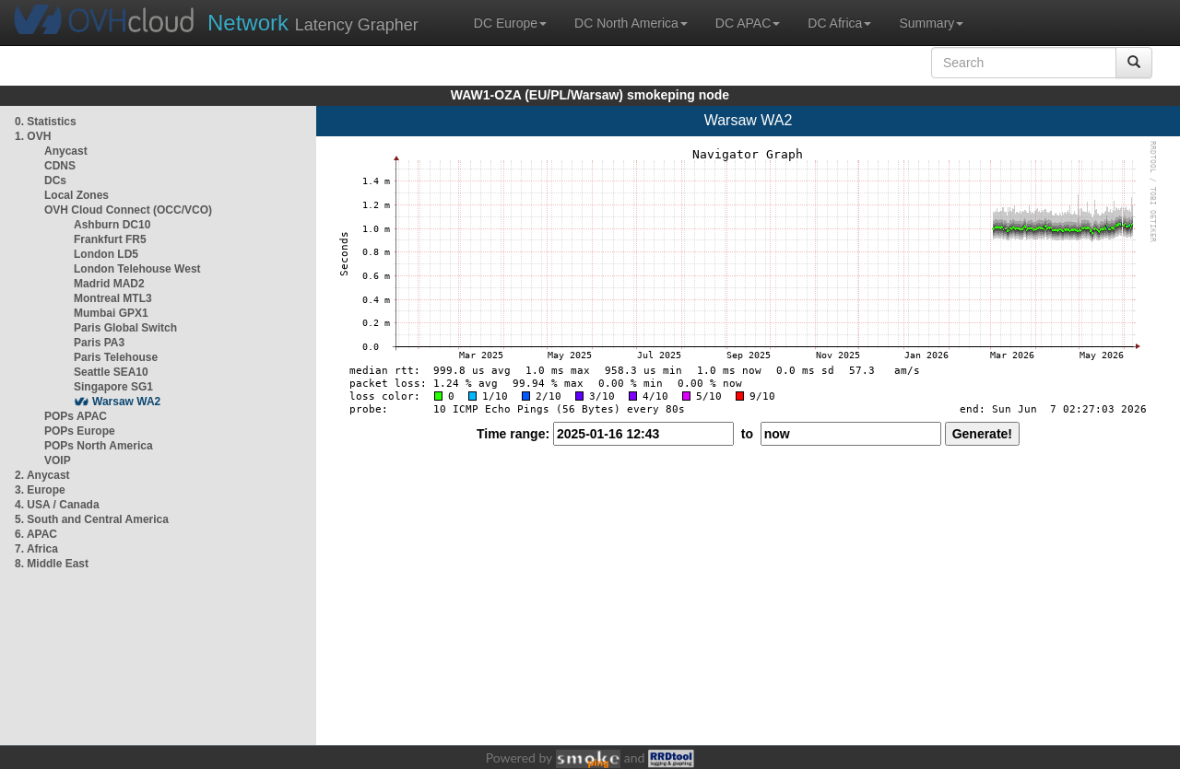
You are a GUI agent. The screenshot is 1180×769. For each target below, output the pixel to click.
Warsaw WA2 (126, 401)
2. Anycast (42, 475)
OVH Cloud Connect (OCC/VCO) (128, 210)
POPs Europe (79, 431)
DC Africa (839, 23)
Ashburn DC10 (112, 224)
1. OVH (33, 136)
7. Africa (36, 548)
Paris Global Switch (125, 327)
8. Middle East (51, 563)
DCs (55, 180)
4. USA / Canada (57, 504)
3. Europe (40, 490)
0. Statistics (46, 121)
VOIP (57, 460)
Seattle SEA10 (111, 372)
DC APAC (747, 23)
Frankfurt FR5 (110, 239)
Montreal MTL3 (113, 298)
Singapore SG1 (113, 386)
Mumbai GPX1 (111, 313)
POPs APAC (75, 416)
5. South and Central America (92, 519)
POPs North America (98, 445)
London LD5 (106, 254)
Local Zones (76, 195)
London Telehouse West (137, 268)
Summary (931, 23)
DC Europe (510, 23)
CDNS (60, 165)
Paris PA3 (99, 342)
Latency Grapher (313, 22)
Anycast (66, 151)
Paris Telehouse (116, 357)
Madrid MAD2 (109, 283)
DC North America (631, 23)
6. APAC (36, 534)
